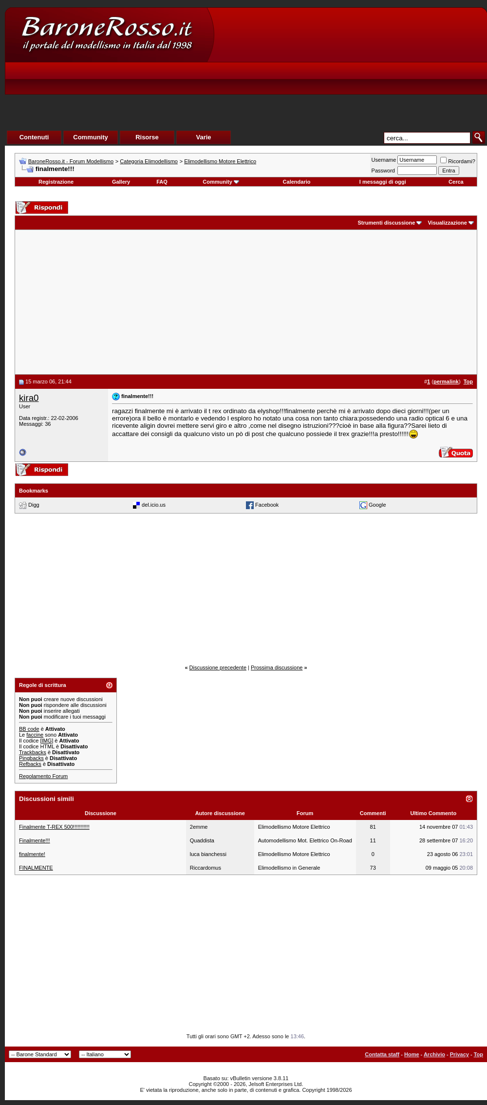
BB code (29, 729)
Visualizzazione (447, 223)
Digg (33, 505)
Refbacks (30, 764)
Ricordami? (457, 161)
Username (384, 160)
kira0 (28, 398)
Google (377, 505)
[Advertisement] (299, 81)
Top (478, 1054)
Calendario (297, 182)
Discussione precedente (217, 667)
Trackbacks (32, 752)
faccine (34, 735)
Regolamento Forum (43, 776)
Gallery (121, 182)
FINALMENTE (36, 868)
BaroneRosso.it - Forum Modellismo (70, 161)
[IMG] (46, 740)
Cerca (456, 182)
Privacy (459, 1054)
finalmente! (32, 854)
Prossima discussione (276, 667)
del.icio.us (154, 505)
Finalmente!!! (34, 840)
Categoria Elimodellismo (149, 161)
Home (411, 1054)
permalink (446, 381)
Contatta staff (382, 1054)
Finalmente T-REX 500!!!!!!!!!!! (54, 827)
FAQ (162, 182)
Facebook (267, 505)
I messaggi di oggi (382, 182)
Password (383, 170)
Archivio (434, 1054)
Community (221, 182)
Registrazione (56, 182)
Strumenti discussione (386, 223)
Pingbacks (31, 758)
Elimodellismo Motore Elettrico (220, 161)
